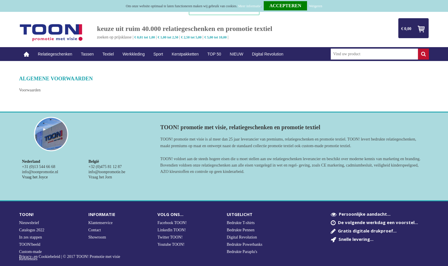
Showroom (97, 237)
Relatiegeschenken (55, 54)
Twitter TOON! (170, 237)
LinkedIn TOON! (171, 230)
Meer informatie (249, 6)
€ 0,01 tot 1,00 (144, 37)
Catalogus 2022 (31, 230)
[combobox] (374, 54)
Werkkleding (133, 54)
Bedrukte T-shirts (241, 223)
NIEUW (236, 54)
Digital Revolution (267, 54)
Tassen (87, 54)
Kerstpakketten (185, 54)
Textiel (108, 54)
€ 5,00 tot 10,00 (216, 37)
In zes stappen (30, 237)
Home (26, 54)
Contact (94, 230)
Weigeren (315, 6)
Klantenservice (100, 223)
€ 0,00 (406, 29)
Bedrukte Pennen (240, 230)
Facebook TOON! (172, 223)
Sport (158, 54)
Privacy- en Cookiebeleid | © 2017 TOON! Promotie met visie (69, 257)
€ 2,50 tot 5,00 (191, 37)
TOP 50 (214, 54)
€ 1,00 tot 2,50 (168, 37)
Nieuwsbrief (29, 223)
